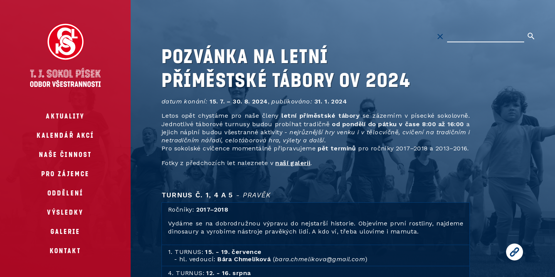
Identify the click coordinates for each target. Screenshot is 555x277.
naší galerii (292, 163)
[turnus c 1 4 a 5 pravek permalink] (157, 195)
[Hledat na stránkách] (485, 36)
